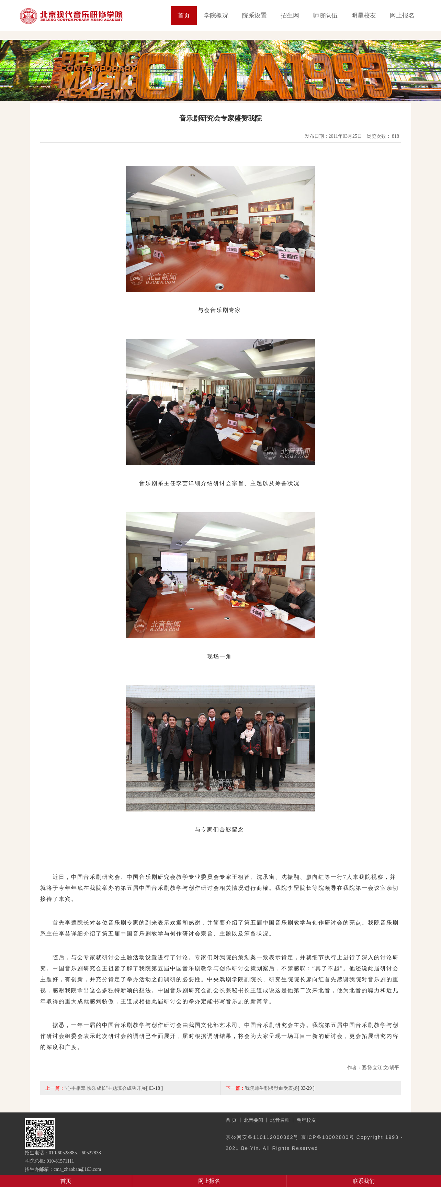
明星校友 (363, 15)
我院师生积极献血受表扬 (271, 1088)
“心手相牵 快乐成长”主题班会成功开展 (105, 1088)
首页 (184, 15)
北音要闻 (253, 1120)
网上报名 (402, 15)
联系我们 (364, 1181)
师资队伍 (325, 15)
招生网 (290, 15)
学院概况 (216, 15)
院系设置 (254, 15)
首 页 (231, 1120)
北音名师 (280, 1120)
